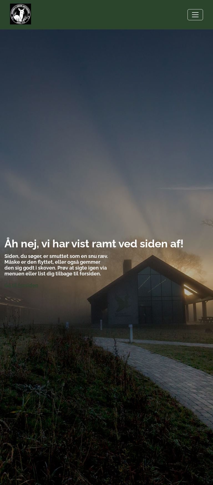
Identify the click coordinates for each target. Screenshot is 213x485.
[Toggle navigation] (195, 14)
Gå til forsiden (21, 285)
